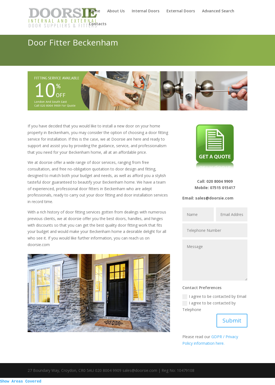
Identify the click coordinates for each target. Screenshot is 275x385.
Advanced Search (218, 11)
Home (94, 11)
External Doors (180, 11)
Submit (232, 320)
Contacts (97, 24)
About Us (116, 11)
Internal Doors (145, 11)
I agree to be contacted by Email (214, 296)
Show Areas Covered (20, 381)
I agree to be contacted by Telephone (209, 306)
